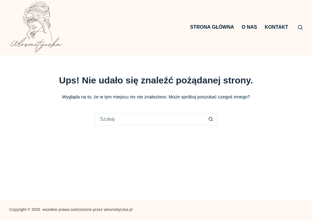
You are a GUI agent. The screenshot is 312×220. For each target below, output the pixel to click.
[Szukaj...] (150, 119)
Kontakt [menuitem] (276, 27)
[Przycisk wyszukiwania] (211, 119)
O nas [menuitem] (249, 27)
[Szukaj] (300, 27)
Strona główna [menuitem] (212, 27)
